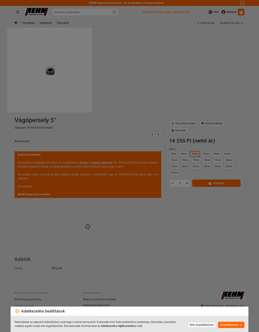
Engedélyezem (231, 324)
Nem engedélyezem (202, 324)
